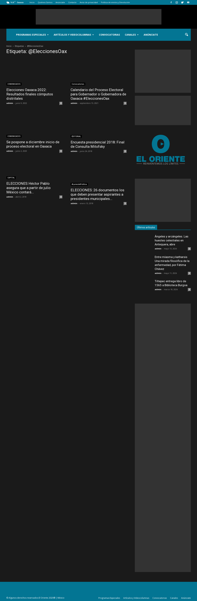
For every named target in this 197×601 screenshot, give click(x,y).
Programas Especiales (32, 34)
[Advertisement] (98, 17)
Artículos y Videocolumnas (74, 34)
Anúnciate (60, 2)
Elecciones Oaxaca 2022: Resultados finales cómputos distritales (29, 94)
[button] (186, 35)
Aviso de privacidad (89, 2)
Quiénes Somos (45, 2)
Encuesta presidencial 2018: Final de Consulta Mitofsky (97, 144)
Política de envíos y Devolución (115, 2)
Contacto (72, 2)
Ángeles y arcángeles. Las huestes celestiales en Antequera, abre (171, 240)
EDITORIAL (76, 136)
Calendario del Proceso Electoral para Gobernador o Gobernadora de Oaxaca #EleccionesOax (98, 94)
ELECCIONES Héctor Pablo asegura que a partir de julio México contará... (28, 187)
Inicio (32, 2)
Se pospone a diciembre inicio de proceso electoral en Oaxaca (32, 144)
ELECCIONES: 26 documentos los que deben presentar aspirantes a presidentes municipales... (97, 194)
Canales (132, 34)
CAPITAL (11, 177)
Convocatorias (109, 34)
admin (9, 103)
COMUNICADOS (14, 84)
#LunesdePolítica (79, 184)
